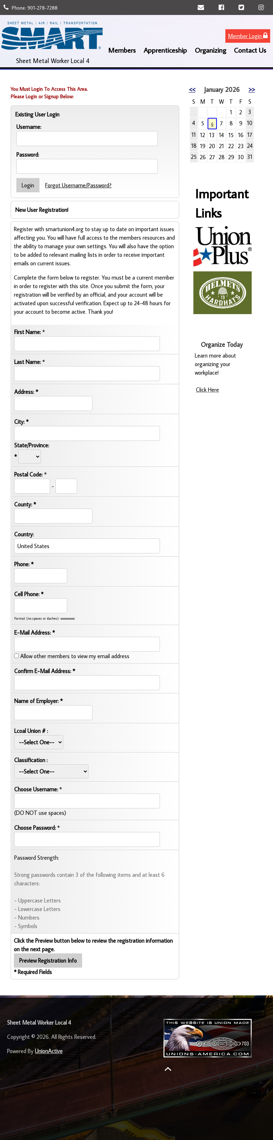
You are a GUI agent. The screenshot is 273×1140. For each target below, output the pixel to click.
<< (192, 89)
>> (251, 89)
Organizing (210, 49)
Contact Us (250, 49)
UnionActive (49, 1051)
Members (122, 49)
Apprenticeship (165, 49)
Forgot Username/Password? (78, 185)
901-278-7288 (42, 8)
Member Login (248, 36)
